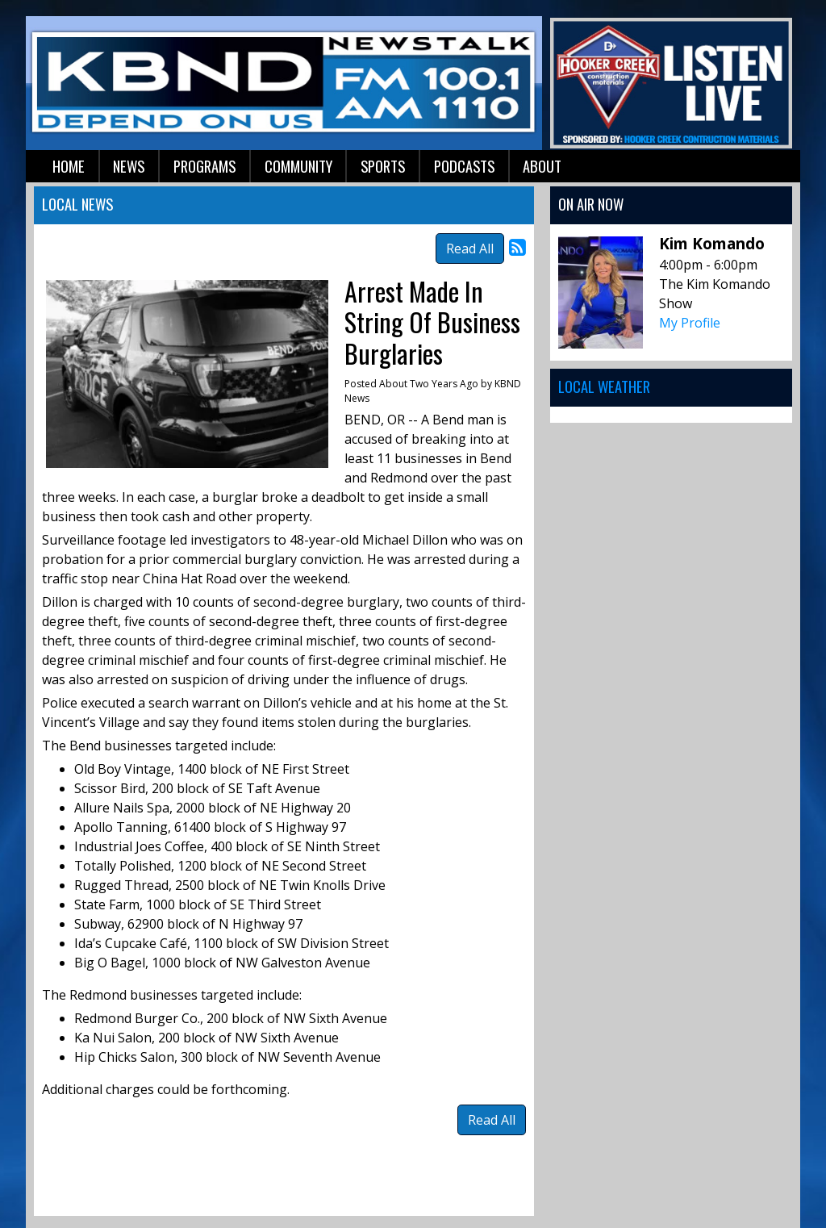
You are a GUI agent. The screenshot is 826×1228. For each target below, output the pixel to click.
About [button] (542, 166)
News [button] (128, 166)
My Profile (689, 323)
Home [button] (68, 166)
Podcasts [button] (464, 166)
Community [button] (298, 166)
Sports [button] (383, 166)
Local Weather (604, 386)
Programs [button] (204, 166)
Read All (470, 248)
